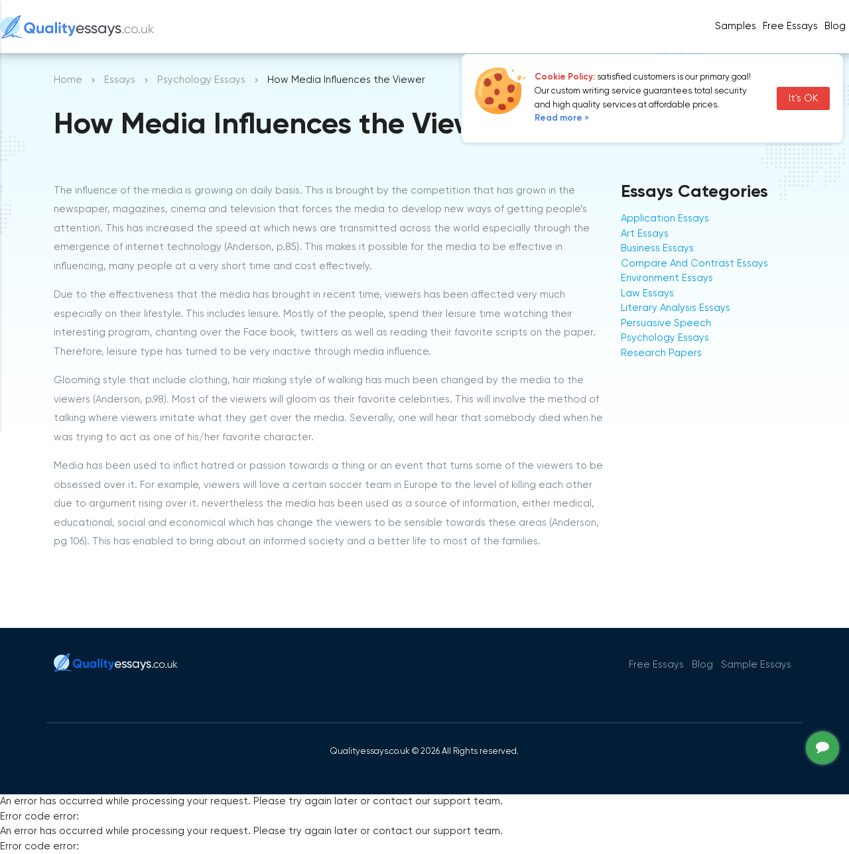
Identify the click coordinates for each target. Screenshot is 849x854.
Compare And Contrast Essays (694, 264)
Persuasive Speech (666, 323)
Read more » (562, 118)
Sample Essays (756, 665)
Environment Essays (667, 278)
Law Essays (647, 293)
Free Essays (790, 26)
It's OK (803, 98)
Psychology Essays (201, 80)
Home (68, 80)
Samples (735, 26)
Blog (835, 26)
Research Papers (661, 353)
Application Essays (665, 218)
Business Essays (657, 248)
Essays (119, 80)
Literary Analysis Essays (675, 308)
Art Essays (645, 234)
